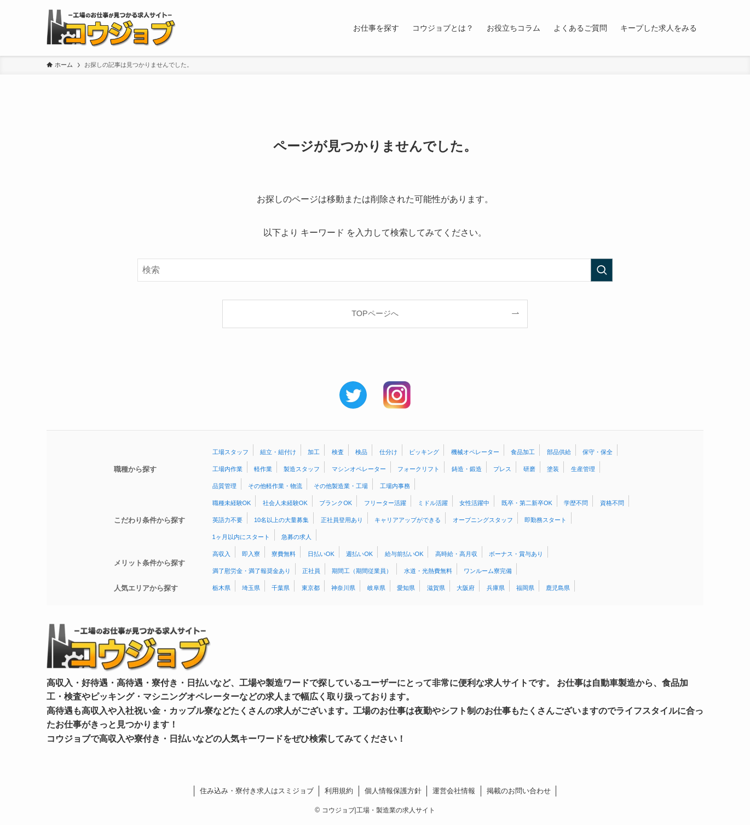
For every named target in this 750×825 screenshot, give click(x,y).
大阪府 (466, 588)
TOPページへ (374, 313)
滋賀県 (436, 588)
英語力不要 (227, 520)
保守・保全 (597, 452)
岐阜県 (376, 588)
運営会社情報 (453, 791)
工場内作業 (227, 469)
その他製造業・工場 (341, 486)
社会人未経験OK (285, 503)
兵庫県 (496, 588)
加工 (314, 452)
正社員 (311, 571)
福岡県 (525, 588)
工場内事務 (395, 486)
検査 (338, 452)
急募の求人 (296, 537)
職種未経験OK (231, 503)
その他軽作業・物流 (275, 486)
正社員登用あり (342, 520)
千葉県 (281, 588)
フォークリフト (418, 469)
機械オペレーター (475, 452)
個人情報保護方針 (393, 791)
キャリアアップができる (407, 520)
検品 (361, 452)
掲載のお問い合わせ (519, 791)
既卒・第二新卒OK (526, 503)
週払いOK (359, 554)
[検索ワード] (375, 270)
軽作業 (263, 469)
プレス (502, 469)
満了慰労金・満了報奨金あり (251, 571)
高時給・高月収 (456, 554)
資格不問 (612, 503)
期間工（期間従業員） (362, 571)
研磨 (529, 469)
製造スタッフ (302, 469)
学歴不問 (576, 503)
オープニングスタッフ (483, 520)
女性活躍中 (474, 503)
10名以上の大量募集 (281, 520)
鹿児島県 (558, 588)
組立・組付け (278, 452)
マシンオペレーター (359, 469)
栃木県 (221, 588)
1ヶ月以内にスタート (241, 537)
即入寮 (251, 554)
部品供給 (559, 452)
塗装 (553, 469)
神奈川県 (343, 588)
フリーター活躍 (385, 503)
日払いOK (321, 554)
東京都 (311, 588)
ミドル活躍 (433, 503)
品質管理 (224, 486)
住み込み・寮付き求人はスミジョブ (257, 791)
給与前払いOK (404, 554)
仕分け (388, 452)
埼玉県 (251, 588)
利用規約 (339, 791)
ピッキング (424, 452)
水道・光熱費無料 (428, 571)
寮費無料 (284, 554)
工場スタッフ (230, 452)
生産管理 (583, 469)
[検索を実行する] (602, 270)
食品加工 (523, 452)
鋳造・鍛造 (467, 469)
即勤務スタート (545, 520)
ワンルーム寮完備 (488, 571)
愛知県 (406, 588)
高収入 (221, 554)
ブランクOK (335, 503)
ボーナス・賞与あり (516, 554)
